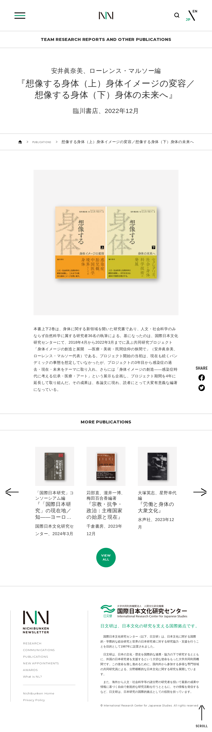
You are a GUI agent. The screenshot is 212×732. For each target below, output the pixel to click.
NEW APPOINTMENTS (41, 669)
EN (195, 11)
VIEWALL (106, 560)
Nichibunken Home (38, 699)
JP (188, 19)
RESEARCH (32, 649)
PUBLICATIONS (41, 142)
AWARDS (30, 676)
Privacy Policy (34, 706)
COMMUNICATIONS (39, 656)
